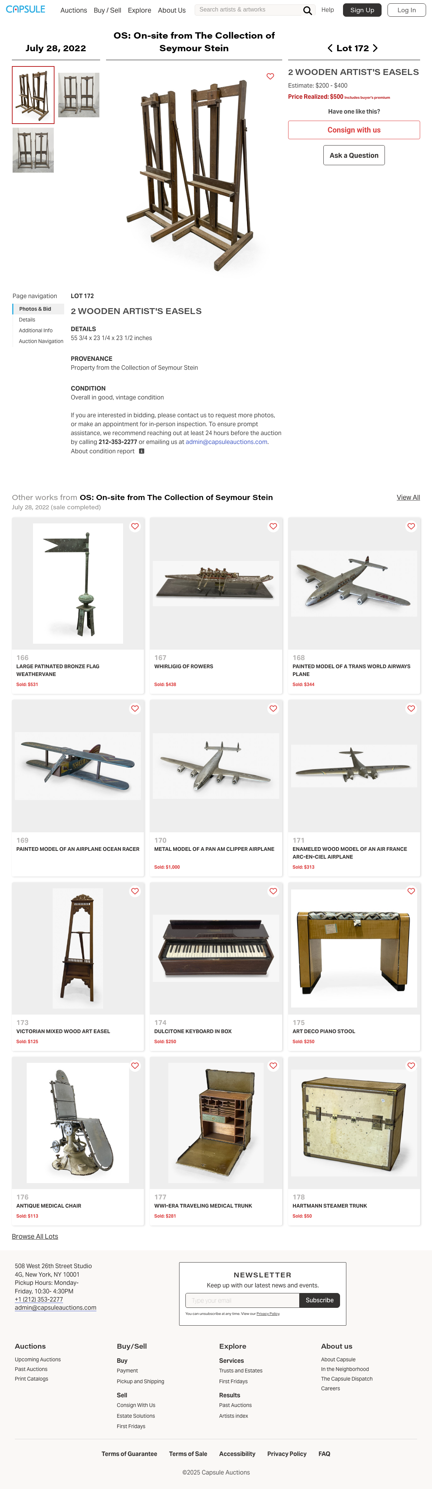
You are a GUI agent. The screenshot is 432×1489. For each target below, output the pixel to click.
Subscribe (320, 1300)
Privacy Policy (268, 1313)
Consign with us (353, 129)
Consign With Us (136, 1405)
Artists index (233, 1416)
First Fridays (131, 1426)
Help (327, 10)
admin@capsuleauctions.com (226, 442)
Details (27, 319)
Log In (407, 10)
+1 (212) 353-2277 (39, 1299)
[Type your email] (242, 1300)
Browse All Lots (35, 1236)
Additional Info (36, 330)
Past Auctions (235, 1405)
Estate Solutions (136, 1416)
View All (408, 497)
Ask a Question (354, 155)
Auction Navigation (41, 341)
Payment (127, 1370)
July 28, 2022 (56, 47)
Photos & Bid (35, 309)
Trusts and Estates (241, 1370)
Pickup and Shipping (140, 1381)
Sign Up (362, 10)
